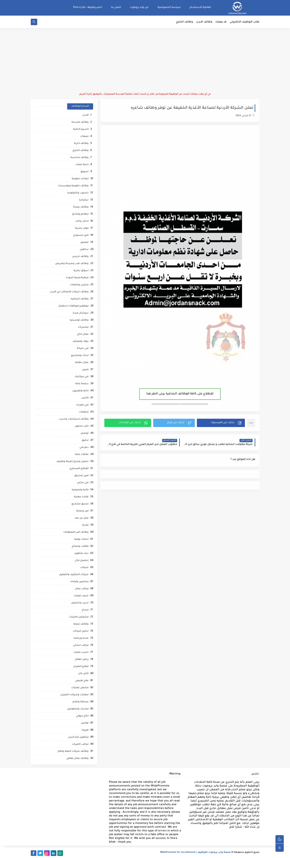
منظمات (84, 412)
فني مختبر (83, 482)
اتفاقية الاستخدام (200, 7)
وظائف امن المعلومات (76, 532)
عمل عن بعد (82, 518)
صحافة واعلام (81, 702)
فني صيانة (83, 348)
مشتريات (83, 327)
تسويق (84, 171)
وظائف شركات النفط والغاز (73, 751)
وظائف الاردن (204, 22)
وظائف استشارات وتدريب (74, 419)
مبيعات (84, 136)
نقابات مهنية (81, 497)
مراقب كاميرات (80, 744)
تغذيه (85, 525)
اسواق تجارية (81, 270)
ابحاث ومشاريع (80, 355)
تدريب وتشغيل (80, 603)
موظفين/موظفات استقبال (73, 306)
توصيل (84, 433)
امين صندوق (81, 475)
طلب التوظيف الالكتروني (244, 22)
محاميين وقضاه (79, 581)
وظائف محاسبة (79, 157)
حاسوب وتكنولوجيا (78, 193)
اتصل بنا (116, 7)
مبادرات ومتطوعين (78, 709)
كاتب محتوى (82, 426)
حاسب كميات (81, 652)
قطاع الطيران (81, 666)
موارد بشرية (82, 228)
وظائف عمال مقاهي (77, 758)
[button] (221, 423)
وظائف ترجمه (81, 624)
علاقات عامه (82, 454)
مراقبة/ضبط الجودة (77, 278)
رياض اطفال (82, 659)
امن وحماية (82, 511)
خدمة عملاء (82, 164)
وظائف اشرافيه (80, 299)
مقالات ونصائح (80, 546)
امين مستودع (81, 235)
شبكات (84, 567)
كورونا (85, 730)
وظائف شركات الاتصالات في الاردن (69, 292)
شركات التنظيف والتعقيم (74, 574)
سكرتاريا (84, 200)
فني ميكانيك (82, 376)
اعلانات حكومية (80, 179)
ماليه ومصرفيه (80, 490)
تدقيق (85, 440)
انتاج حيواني (82, 716)
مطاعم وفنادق (80, 214)
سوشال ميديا (81, 313)
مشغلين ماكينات (79, 617)
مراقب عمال (82, 589)
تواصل (85, 723)
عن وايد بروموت (139, 7)
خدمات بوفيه (81, 539)
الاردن (85, 115)
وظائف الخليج (184, 22)
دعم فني (84, 447)
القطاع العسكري (79, 468)
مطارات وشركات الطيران (74, 695)
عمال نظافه (82, 362)
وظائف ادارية (81, 143)
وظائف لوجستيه (79, 320)
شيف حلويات (81, 596)
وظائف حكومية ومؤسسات (73, 186)
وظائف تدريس (80, 256)
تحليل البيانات (81, 631)
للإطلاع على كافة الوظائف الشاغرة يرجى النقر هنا (179, 394)
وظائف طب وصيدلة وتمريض (72, 263)
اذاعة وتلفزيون (80, 391)
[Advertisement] (145, 60)
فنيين (85, 369)
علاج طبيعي (82, 680)
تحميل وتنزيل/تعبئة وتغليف (72, 461)
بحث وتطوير (82, 553)
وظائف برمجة (81, 207)
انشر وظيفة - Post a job (87, 7)
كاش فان (83, 673)
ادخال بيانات (82, 221)
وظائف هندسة (80, 122)
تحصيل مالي (82, 560)
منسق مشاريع (80, 504)
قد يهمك (221, 22)
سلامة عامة (82, 384)
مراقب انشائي (81, 645)
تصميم (85, 242)
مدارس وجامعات (79, 285)
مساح (85, 610)
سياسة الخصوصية (169, 7)
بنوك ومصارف (81, 341)
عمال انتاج (83, 334)
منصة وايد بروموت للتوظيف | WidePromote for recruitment (195, 852)
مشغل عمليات (80, 687)
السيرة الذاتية (81, 129)
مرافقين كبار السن (78, 737)
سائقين (84, 249)
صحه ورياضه (81, 638)
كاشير (85, 398)
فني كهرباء (82, 405)
